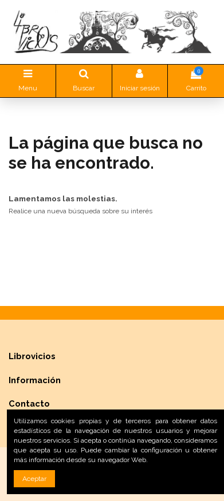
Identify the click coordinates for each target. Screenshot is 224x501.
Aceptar (34, 479)
